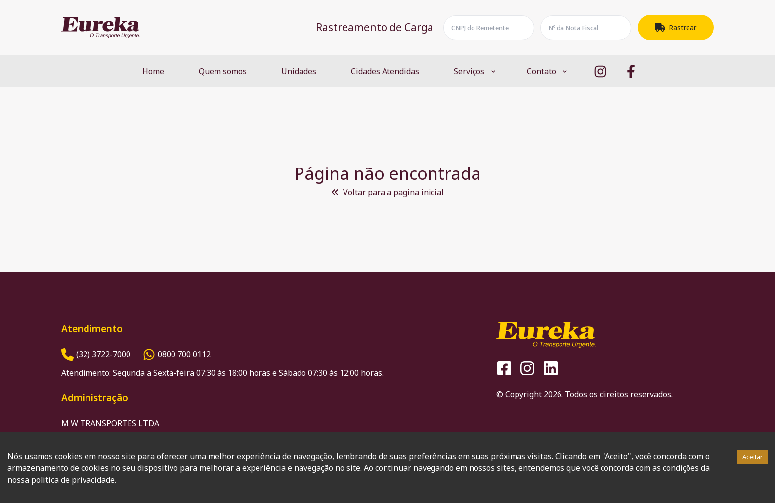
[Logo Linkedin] (551, 368)
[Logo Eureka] (100, 27)
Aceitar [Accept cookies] (752, 456)
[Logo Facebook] (631, 71)
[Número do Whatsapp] (177, 354)
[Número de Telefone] (95, 354)
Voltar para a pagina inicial (387, 192)
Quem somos (223, 71)
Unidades (298, 71)
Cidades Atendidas (385, 71)
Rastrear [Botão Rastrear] (676, 27)
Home (153, 71)
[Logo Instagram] (600, 71)
